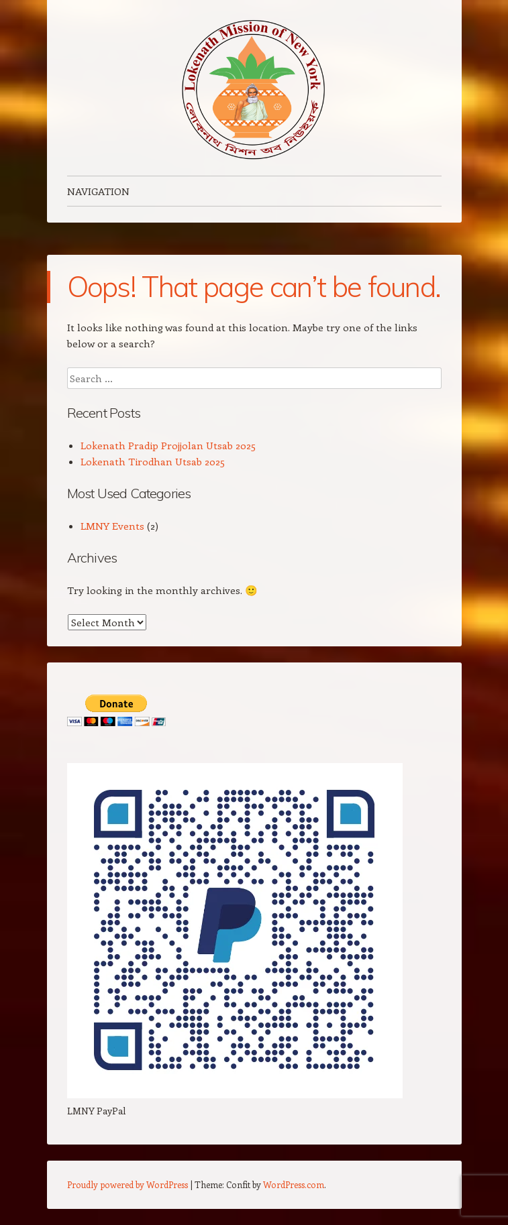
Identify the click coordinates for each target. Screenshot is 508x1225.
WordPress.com (293, 1184)
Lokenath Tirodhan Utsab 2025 (153, 461)
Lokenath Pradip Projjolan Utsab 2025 (168, 445)
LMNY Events (112, 525)
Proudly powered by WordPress (127, 1184)
